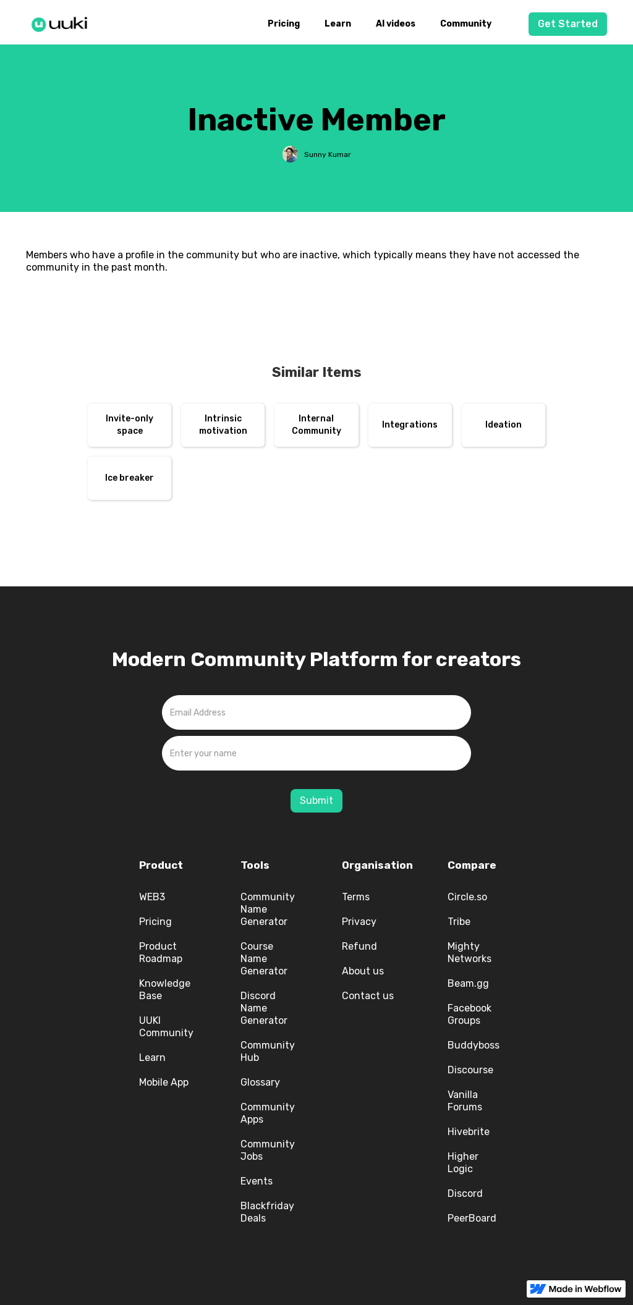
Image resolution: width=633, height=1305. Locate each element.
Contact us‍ (368, 996)
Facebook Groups (469, 1014)
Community (465, 24)
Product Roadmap (160, 952)
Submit (316, 800)
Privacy (359, 921)
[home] (63, 22)
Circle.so (467, 897)
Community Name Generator (267, 909)
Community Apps (267, 1113)
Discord (465, 1193)
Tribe (459, 921)
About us (363, 971)
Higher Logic (463, 1163)
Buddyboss (473, 1045)
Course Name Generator (263, 958)
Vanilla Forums (465, 1101)
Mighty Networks (469, 952)
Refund (359, 946)
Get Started (568, 24)
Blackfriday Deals (267, 1212)
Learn (338, 24)
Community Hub (267, 1051)
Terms (356, 897)
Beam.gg (468, 983)
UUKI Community (166, 1027)
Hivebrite (469, 1132)
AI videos (395, 24)
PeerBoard (472, 1218)
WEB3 (152, 897)
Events (256, 1181)
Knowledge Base (164, 990)
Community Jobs (267, 1150)
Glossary (260, 1082)
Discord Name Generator (263, 1008)
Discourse (470, 1070)
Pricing (284, 24)
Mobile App (164, 1082)
